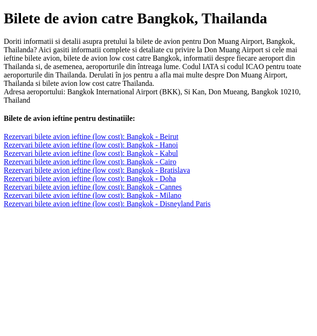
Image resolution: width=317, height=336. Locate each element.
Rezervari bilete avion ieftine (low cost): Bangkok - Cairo (90, 162)
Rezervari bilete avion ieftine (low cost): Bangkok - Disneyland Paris (107, 204)
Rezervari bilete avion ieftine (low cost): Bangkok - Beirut (91, 136)
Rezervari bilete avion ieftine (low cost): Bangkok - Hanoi (91, 145)
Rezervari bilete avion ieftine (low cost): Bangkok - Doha (90, 178)
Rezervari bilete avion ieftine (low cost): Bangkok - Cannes (93, 187)
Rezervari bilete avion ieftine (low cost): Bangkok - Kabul (91, 153)
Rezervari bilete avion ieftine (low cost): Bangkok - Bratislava (97, 170)
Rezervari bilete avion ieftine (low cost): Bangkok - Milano (92, 195)
